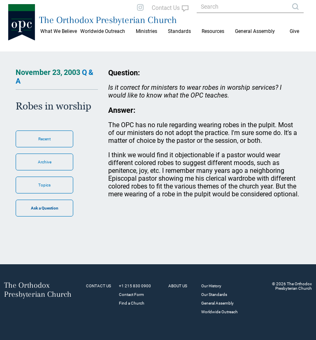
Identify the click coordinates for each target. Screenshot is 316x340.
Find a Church (131, 303)
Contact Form (131, 294)
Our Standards (214, 294)
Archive (44, 162)
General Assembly (255, 31)
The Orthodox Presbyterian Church (108, 19)
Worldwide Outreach (219, 312)
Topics (44, 185)
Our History (211, 286)
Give (294, 31)
